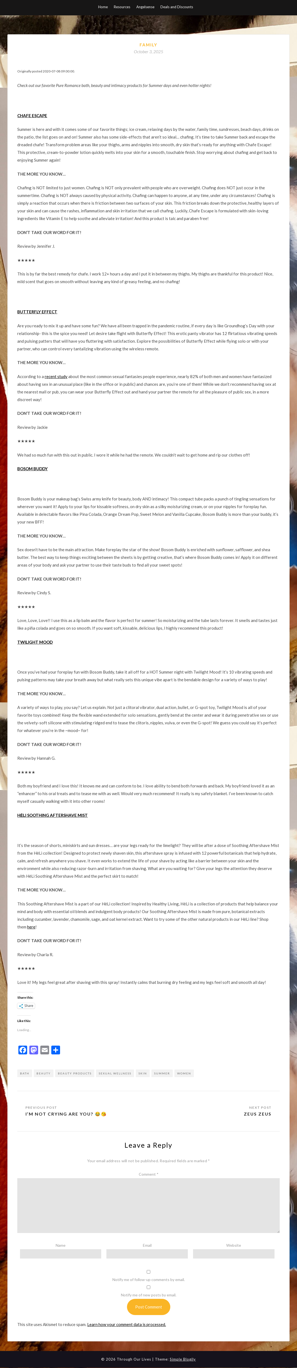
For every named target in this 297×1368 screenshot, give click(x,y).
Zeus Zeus (257, 1113)
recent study (56, 376)
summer (162, 1073)
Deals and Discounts (176, 7)
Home (103, 7)
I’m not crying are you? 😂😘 (66, 1113)
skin (142, 1073)
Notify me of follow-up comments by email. (148, 1279)
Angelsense (145, 7)
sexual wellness (115, 1073)
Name (61, 1245)
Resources (122, 7)
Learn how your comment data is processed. (126, 1324)
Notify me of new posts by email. (148, 1295)
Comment (149, 1174)
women (184, 1073)
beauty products (75, 1073)
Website (233, 1245)
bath (24, 1073)
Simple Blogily (183, 1359)
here (31, 926)
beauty (43, 1073)
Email (147, 1245)
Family (148, 44)
